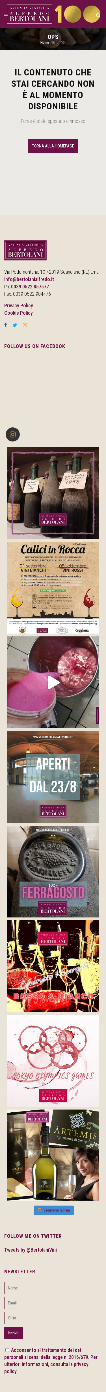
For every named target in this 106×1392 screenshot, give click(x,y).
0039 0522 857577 (30, 287)
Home (44, 42)
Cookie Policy (18, 313)
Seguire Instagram (54, 1210)
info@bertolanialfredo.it (29, 279)
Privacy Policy (18, 305)
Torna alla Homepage (53, 146)
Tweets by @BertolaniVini (30, 1250)
